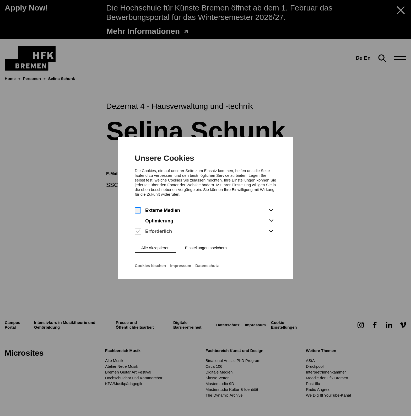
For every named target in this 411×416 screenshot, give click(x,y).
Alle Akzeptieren (155, 243)
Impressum (180, 260)
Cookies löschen (150, 260)
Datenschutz (207, 260)
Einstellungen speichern (206, 243)
